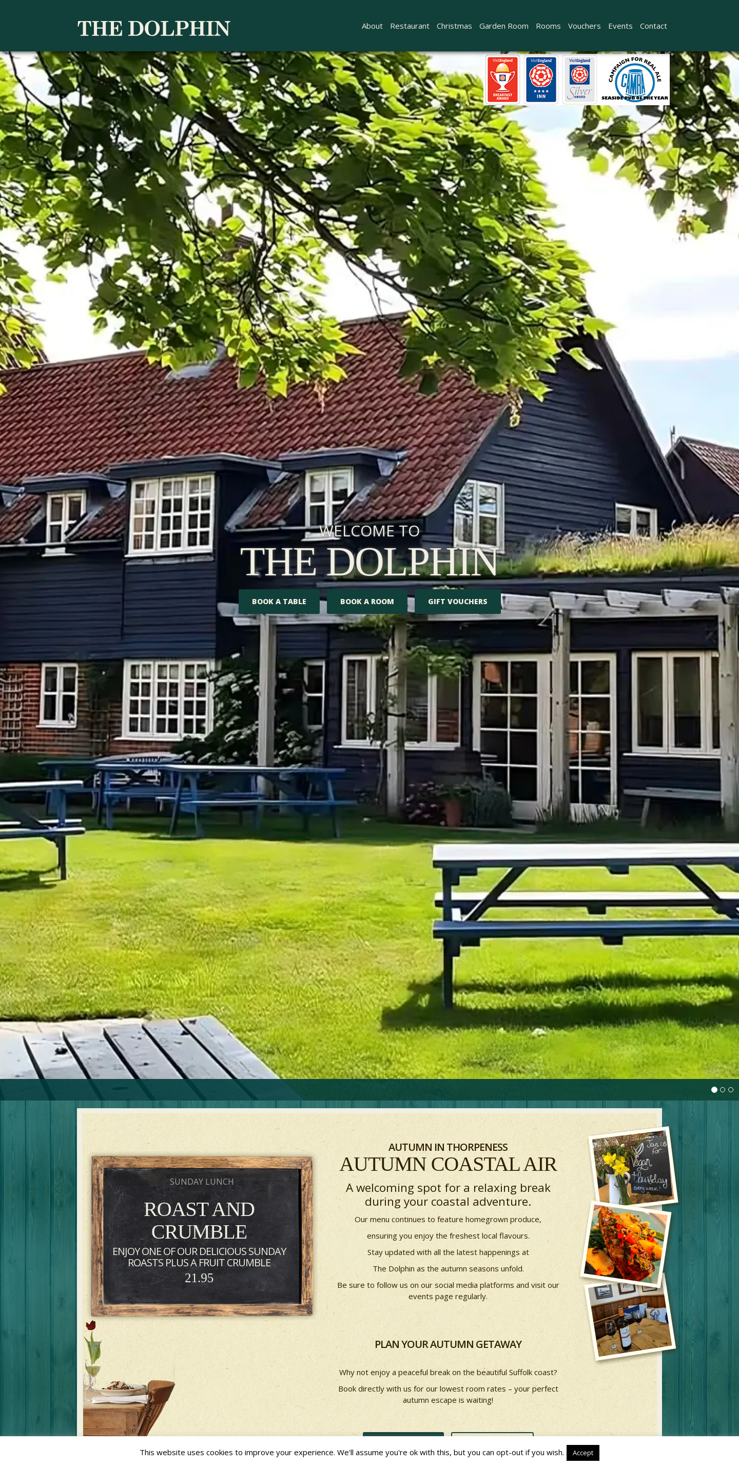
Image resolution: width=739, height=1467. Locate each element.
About (372, 26)
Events (620, 26)
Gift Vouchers (458, 601)
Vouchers (584, 26)
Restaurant (410, 26)
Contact (653, 26)
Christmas (454, 26)
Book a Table (279, 601)
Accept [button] (583, 1452)
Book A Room (367, 601)
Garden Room (504, 26)
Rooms (548, 26)
